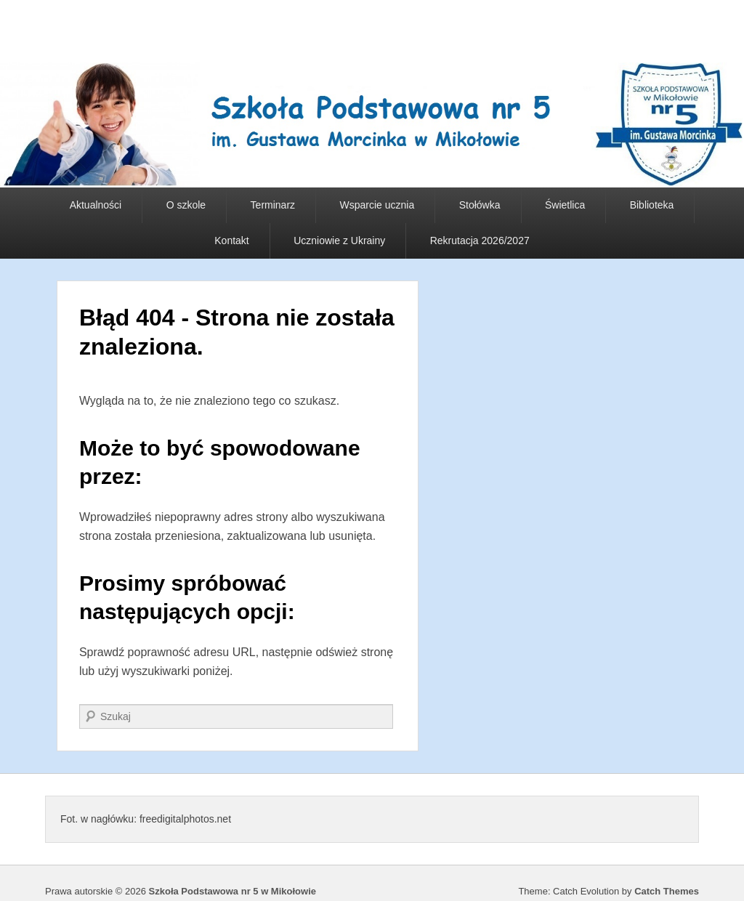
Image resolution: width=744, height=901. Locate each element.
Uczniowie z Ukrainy (339, 240)
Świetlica (565, 205)
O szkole (186, 205)
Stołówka (480, 205)
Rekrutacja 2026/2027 (480, 240)
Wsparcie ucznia (377, 205)
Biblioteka (652, 205)
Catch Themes (666, 891)
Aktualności (96, 205)
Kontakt (231, 240)
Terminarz (273, 205)
